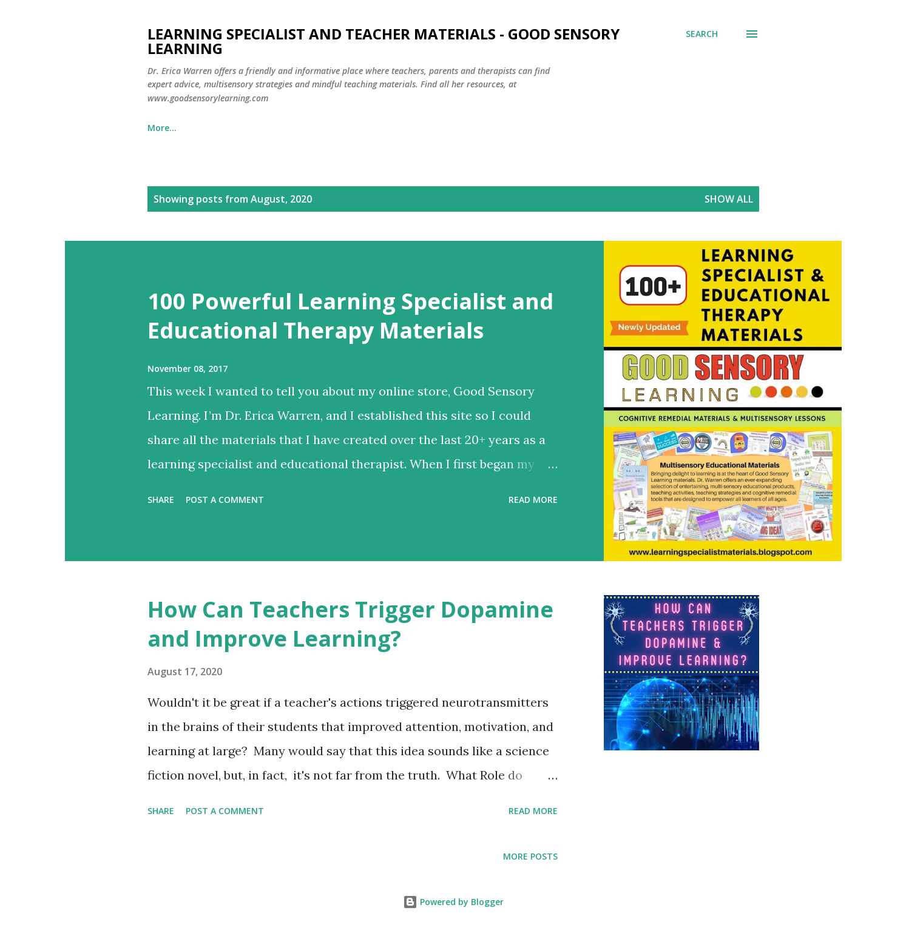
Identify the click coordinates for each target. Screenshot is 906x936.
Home (159, 127)
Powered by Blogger (453, 901)
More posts (530, 856)
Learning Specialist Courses (380, 127)
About (614, 127)
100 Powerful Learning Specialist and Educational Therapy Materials (350, 315)
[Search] (702, 34)
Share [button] (160, 499)
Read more (533, 499)
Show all (729, 199)
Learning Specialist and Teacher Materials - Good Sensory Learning (383, 41)
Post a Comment (225, 499)
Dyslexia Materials (247, 127)
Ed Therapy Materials (520, 127)
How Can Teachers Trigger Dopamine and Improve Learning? (350, 623)
